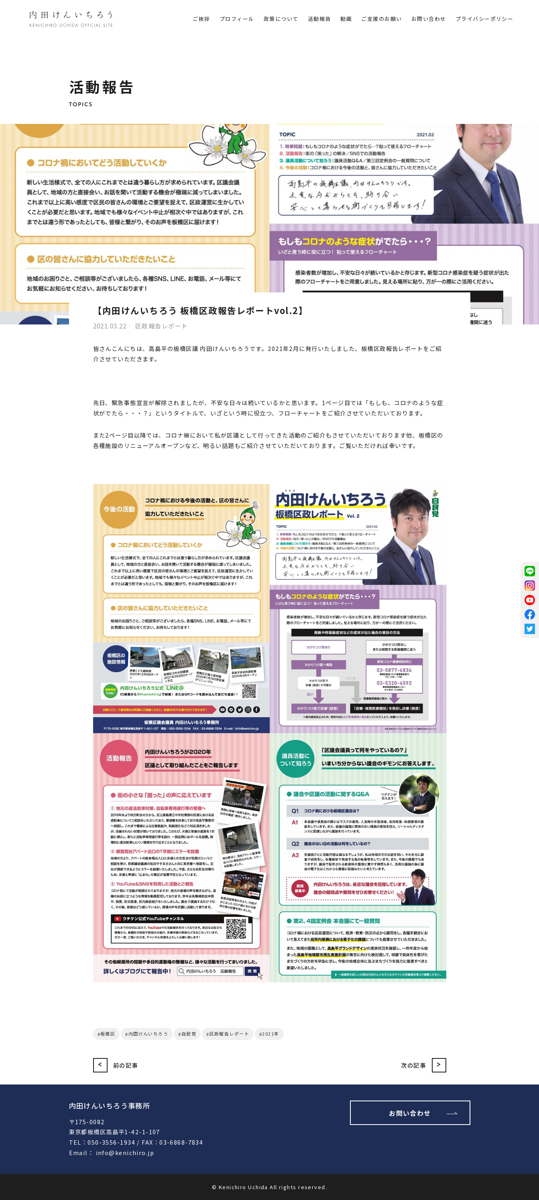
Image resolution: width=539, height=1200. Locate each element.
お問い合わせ (428, 18)
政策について (281, 18)
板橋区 (107, 1033)
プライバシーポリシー (484, 18)
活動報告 (319, 18)
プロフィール (237, 18)
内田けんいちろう (148, 1033)
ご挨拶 (201, 18)
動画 (346, 18)
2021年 (270, 1033)
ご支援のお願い (381, 18)
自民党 (188, 1033)
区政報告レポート (229, 1033)
